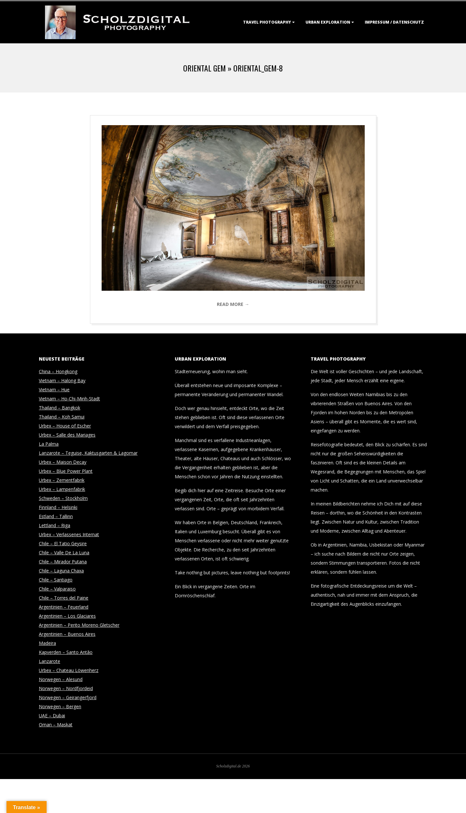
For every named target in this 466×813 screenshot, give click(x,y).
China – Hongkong (58, 371)
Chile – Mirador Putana (63, 561)
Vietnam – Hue (54, 389)
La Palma (49, 444)
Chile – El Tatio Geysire (63, 543)
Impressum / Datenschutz (394, 22)
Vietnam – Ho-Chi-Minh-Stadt (69, 399)
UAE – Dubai (52, 715)
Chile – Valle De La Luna (64, 552)
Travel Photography (267, 22)
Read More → (233, 304)
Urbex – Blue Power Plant (66, 471)
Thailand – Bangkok (59, 408)
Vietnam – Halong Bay (62, 380)
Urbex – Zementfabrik (61, 480)
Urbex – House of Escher (65, 426)
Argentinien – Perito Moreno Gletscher (79, 625)
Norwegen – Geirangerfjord (67, 697)
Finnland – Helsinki (58, 507)
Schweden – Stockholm (63, 498)
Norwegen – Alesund (61, 679)
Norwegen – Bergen (60, 706)
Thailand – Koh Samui (61, 417)
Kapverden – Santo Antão (66, 652)
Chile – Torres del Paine (63, 598)
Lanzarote (49, 661)
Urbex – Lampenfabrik (62, 489)
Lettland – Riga (54, 525)
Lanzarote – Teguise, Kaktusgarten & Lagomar (88, 453)
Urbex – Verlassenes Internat (69, 534)
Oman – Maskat (55, 724)
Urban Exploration (327, 22)
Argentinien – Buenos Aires (67, 634)
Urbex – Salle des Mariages (67, 435)
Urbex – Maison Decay (62, 462)
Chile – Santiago (55, 580)
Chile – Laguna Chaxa (61, 571)
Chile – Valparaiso (57, 589)
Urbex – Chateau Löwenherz (68, 670)
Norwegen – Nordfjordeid (66, 688)
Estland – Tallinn (56, 516)
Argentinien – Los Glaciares (67, 616)
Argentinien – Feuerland (63, 607)
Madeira (47, 643)
